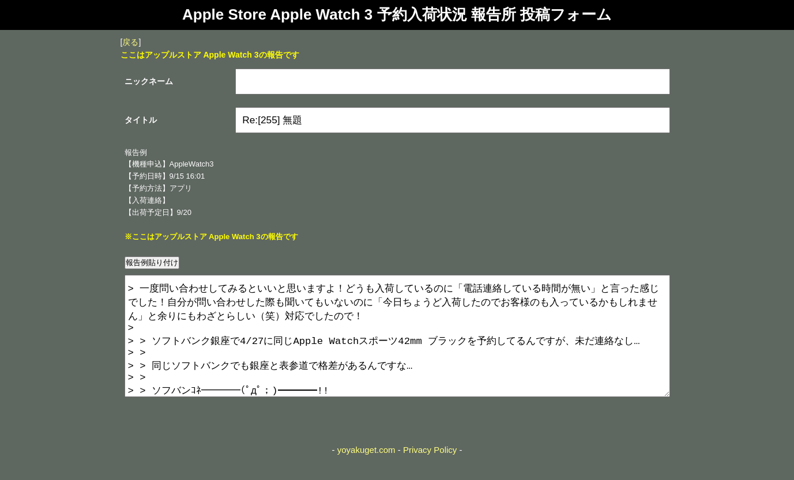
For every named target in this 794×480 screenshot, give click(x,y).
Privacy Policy (430, 473)
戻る (130, 42)
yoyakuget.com (366, 473)
